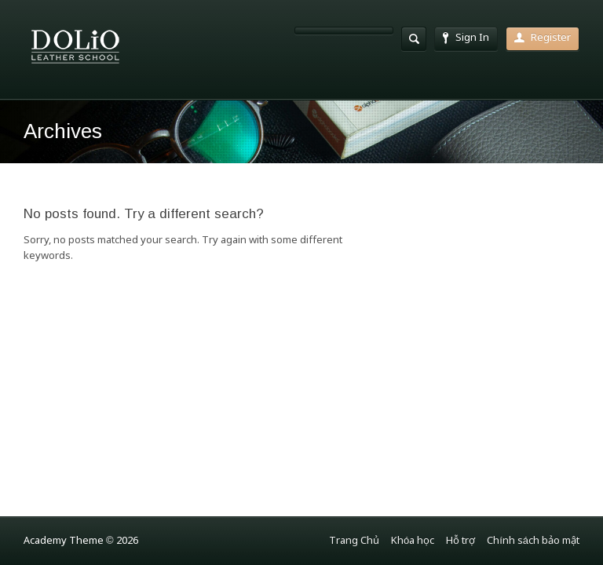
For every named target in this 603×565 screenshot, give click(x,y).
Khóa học (412, 541)
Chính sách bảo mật (533, 541)
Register (542, 38)
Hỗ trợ (460, 541)
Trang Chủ (354, 541)
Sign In (466, 38)
